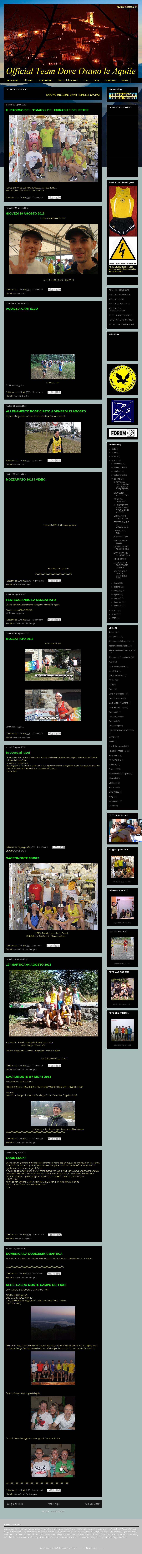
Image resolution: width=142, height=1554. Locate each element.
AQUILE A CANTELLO (22, 308)
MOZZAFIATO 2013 (19, 639)
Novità (111, 742)
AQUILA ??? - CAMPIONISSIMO (117, 309)
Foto (86, 80)
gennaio (118, 606)
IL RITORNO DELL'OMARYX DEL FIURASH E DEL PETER (47, 110)
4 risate (112, 632)
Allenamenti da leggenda (119, 641)
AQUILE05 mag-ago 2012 (122, 882)
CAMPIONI (113, 671)
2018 (114, 449)
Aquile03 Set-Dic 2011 (122, 963)
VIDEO (112, 806)
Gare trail (113, 721)
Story (96, 80)
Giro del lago (114, 726)
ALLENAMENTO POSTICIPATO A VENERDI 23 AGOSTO (46, 411)
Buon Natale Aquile (117, 666)
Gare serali (113, 712)
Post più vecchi (92, 1504)
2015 (114, 453)
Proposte (113, 769)
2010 (114, 618)
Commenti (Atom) (57, 1511)
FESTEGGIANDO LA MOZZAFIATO (31, 600)
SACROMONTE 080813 (22, 858)
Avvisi (111, 662)
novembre (118, 467)
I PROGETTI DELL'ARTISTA (121, 730)
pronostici (113, 764)
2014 (114, 456)
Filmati (111, 680)
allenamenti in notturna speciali (122, 650)
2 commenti (38, 1234)
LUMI (20, 197)
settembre (118, 475)
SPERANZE (114, 792)
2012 (114, 610)
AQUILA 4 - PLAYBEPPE (119, 295)
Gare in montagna (22, 584)
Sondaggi (113, 783)
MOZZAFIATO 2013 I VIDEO (25, 479)
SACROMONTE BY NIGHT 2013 (28, 1076)
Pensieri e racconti (117, 746)
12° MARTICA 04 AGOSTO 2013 (28, 964)
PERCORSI (114, 755)
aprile (116, 594)
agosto (117, 479)
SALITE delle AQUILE (68, 80)
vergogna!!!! (114, 801)
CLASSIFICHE (45, 80)
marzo (117, 598)
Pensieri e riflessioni (23, 1238)
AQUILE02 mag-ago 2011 (122, 1004)
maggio (117, 590)
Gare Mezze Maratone (118, 703)
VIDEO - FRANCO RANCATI (121, 324)
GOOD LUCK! (16, 1158)
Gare (111, 689)
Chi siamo (28, 80)
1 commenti (38, 1273)
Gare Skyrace (20, 851)
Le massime (110, 80)
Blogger (100, 1548)
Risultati (112, 778)
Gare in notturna (116, 698)
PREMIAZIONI (115, 760)
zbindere (81, 1548)
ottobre (117, 471)
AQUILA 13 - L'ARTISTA (119, 304)
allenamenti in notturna (119, 646)
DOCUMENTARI (116, 675)
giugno (117, 587)
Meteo (125, 80)
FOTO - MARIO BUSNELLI (120, 315)
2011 (114, 614)
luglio (116, 583)
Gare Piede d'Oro (21, 396)
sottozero (113, 787)
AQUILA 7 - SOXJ (116, 299)
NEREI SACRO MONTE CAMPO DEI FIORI (36, 1285)
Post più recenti (14, 1504)
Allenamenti (19, 293)
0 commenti (38, 197)
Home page (12, 80)
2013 (114, 460)
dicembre (118, 464)
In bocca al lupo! (18, 752)
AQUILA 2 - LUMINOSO (119, 290)
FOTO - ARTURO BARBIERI (121, 320)
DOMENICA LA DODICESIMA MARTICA (34, 1253)
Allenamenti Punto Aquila (25, 623)
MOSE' (112, 737)
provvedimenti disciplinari (119, 774)
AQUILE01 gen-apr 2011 (122, 1045)
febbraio (118, 602)
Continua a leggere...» (15, 385)
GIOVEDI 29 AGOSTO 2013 (25, 213)
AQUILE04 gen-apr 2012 (122, 922)
